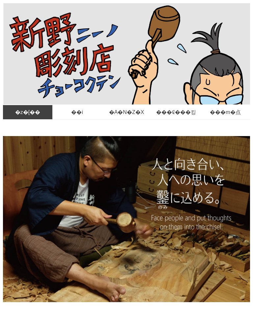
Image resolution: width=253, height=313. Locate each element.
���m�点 (225, 112)
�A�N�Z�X (126, 112)
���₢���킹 (176, 112)
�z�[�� (27, 112)
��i (77, 112)
